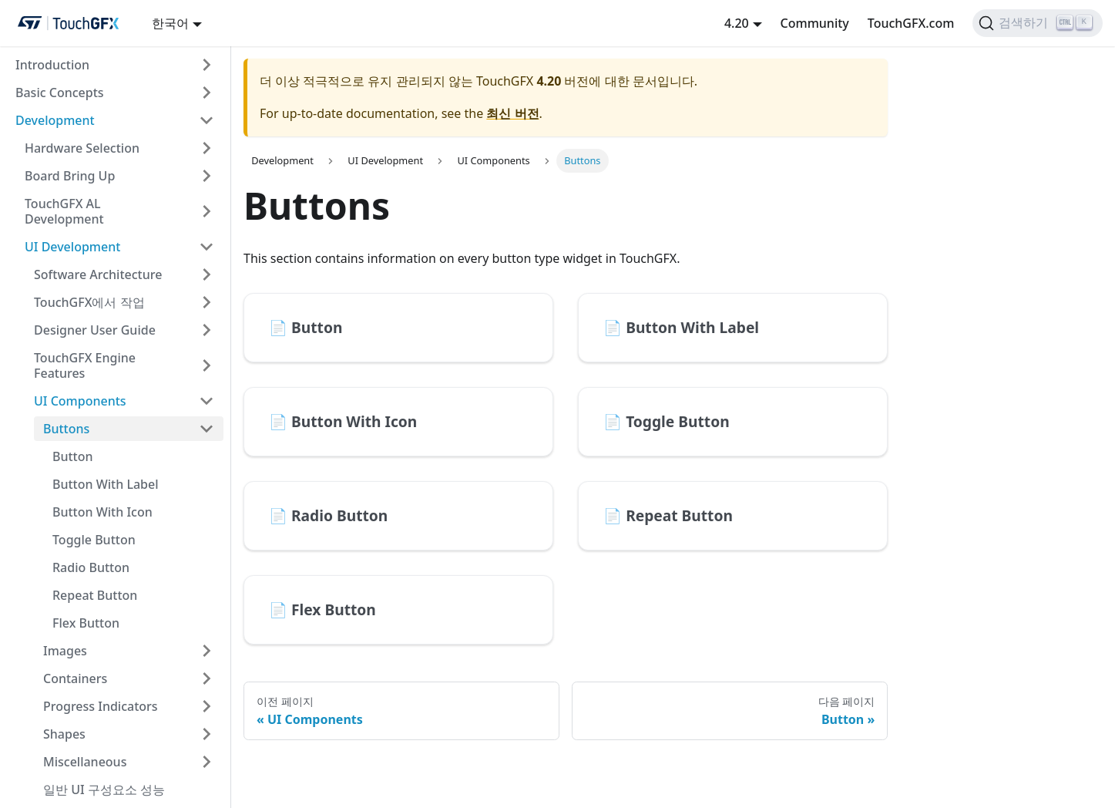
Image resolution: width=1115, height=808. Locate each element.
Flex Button (85, 622)
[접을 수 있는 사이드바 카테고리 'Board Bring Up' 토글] (206, 175)
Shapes (64, 734)
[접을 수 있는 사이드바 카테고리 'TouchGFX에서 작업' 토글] (206, 302)
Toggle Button (94, 539)
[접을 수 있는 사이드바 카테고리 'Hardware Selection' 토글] (206, 148)
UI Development (72, 246)
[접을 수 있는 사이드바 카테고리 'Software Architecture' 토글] (206, 274)
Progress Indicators (100, 706)
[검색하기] (1037, 23)
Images (65, 650)
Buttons (66, 428)
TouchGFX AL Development (64, 211)
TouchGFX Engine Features (85, 365)
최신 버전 (512, 113)
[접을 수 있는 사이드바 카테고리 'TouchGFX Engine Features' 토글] (206, 365)
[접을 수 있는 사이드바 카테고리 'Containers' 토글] (206, 678)
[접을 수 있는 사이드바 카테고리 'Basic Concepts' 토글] (206, 92)
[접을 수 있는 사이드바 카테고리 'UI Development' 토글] (206, 246)
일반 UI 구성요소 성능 (104, 789)
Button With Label (105, 484)
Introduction (52, 64)
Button (72, 456)
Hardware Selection (82, 148)
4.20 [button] (736, 23)
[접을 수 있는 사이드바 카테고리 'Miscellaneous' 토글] (206, 761)
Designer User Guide (95, 330)
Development (55, 120)
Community (815, 23)
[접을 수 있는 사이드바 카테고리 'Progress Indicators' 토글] (206, 706)
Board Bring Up (70, 175)
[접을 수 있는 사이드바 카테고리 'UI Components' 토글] (206, 401)
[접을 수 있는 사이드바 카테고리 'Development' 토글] (206, 120)
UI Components (80, 400)
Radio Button (90, 567)
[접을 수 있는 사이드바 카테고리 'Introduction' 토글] (206, 64)
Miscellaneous (84, 761)
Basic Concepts (59, 92)
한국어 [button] (170, 23)
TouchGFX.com (911, 23)
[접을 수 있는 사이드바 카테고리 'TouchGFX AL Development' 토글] (206, 211)
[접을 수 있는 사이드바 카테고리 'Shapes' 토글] (206, 734)
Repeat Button (94, 595)
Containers (75, 678)
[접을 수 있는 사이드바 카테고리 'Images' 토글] (206, 650)
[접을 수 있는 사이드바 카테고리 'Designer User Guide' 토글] (206, 330)
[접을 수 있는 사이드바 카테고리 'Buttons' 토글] (206, 428)
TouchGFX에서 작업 (89, 302)
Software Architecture (98, 274)
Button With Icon (102, 511)
